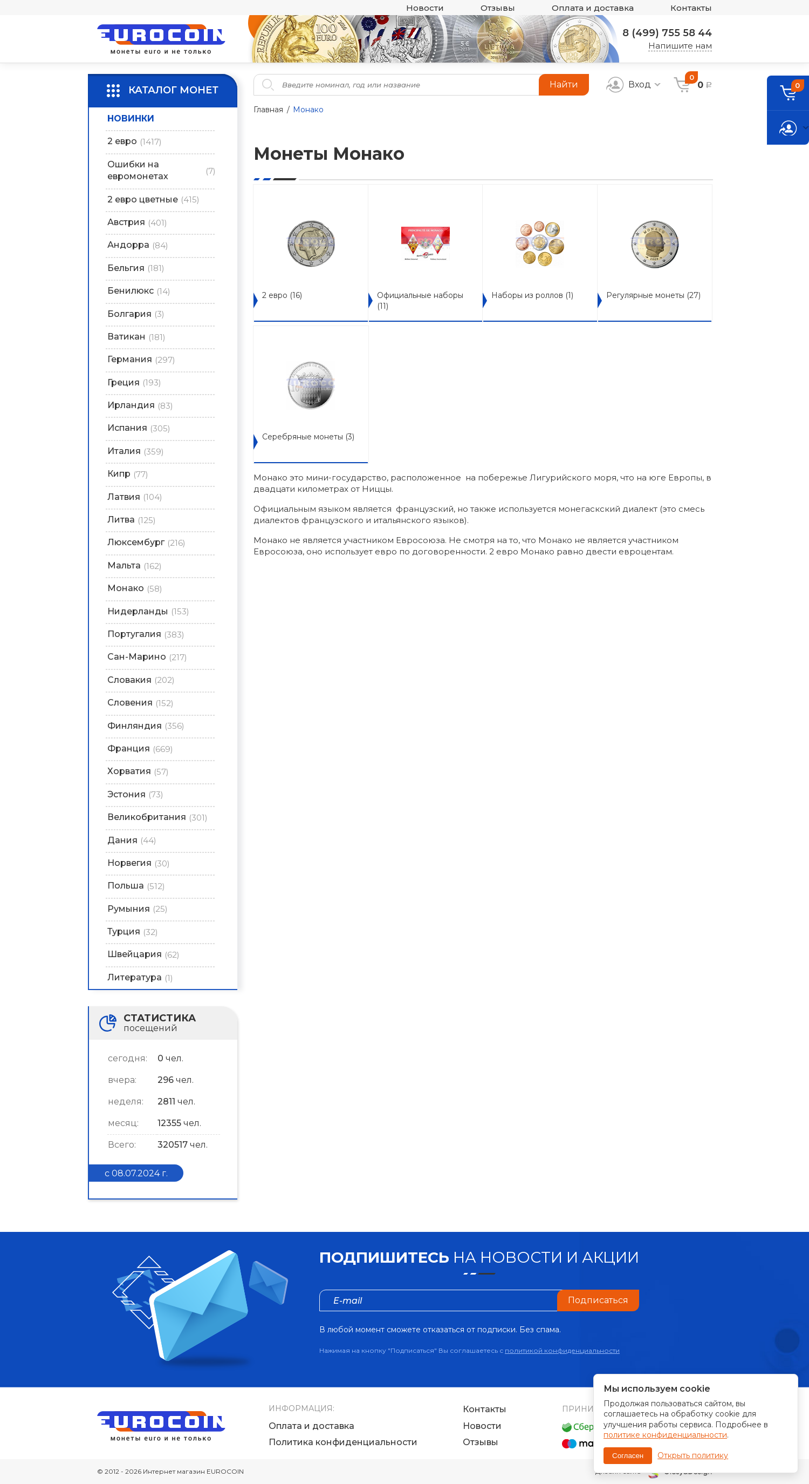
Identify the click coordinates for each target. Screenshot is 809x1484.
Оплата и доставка (593, 8)
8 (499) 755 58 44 (667, 33)
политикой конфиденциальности (562, 1350)
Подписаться (598, 1300)
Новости (425, 8)
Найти (564, 84)
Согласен (627, 1456)
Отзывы (498, 8)
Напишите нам (680, 45)
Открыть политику (692, 1455)
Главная (268, 109)
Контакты (691, 8)
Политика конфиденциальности (343, 1442)
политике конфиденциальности (665, 1435)
